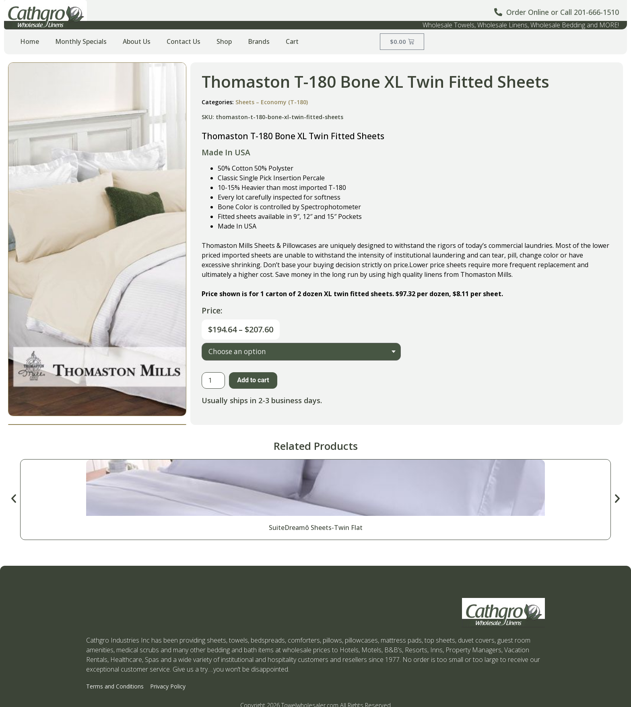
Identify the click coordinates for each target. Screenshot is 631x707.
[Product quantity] (213, 380)
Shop (224, 41)
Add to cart (253, 380)
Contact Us (183, 41)
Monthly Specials (81, 41)
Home (29, 41)
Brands (259, 41)
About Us (137, 41)
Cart (292, 41)
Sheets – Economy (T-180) (271, 102)
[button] (13, 498)
